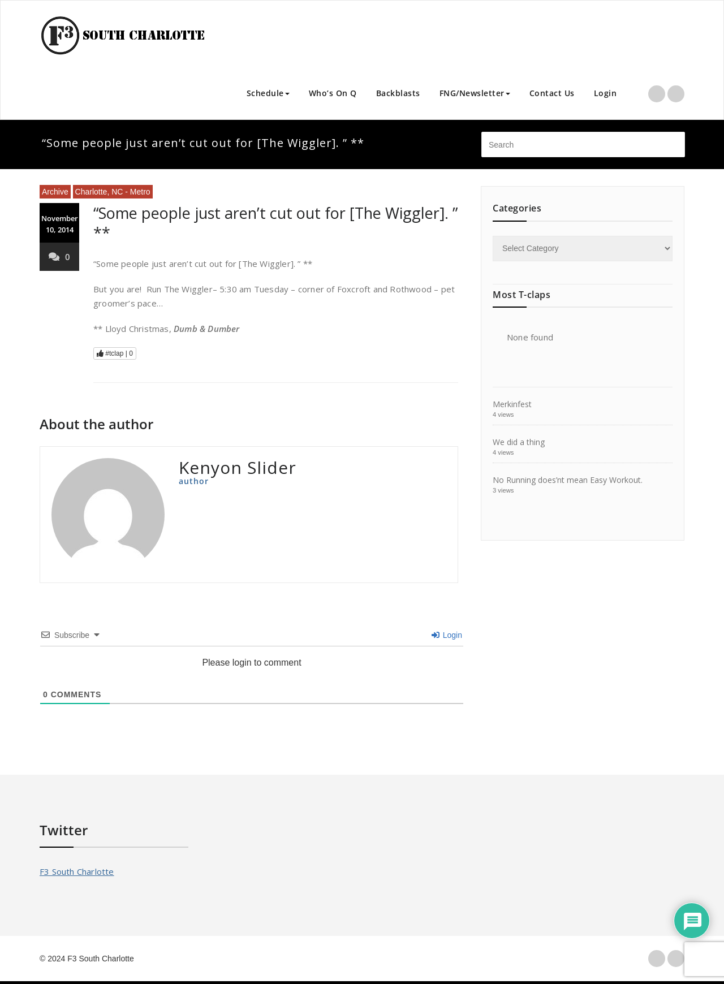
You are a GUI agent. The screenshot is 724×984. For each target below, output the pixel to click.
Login (605, 93)
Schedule (268, 93)
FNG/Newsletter (474, 93)
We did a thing (519, 442)
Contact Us (552, 93)
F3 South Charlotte (77, 871)
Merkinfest (512, 404)
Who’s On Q (333, 93)
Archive (55, 191)
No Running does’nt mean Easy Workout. (568, 479)
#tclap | (115, 353)
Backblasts (398, 93)
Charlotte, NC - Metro (112, 191)
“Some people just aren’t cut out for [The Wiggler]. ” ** (275, 222)
